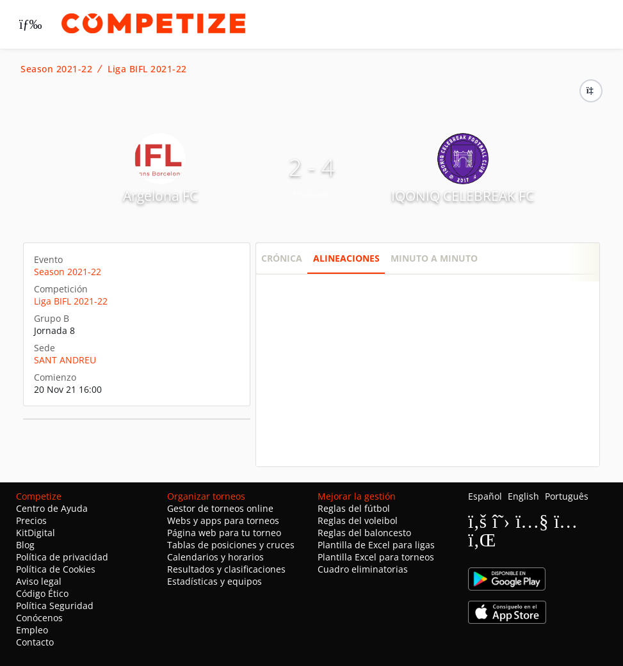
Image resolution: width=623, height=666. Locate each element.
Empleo (32, 630)
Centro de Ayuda (52, 508)
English (523, 496)
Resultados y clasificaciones (226, 569)
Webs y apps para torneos (223, 520)
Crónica (281, 258)
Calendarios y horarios (215, 557)
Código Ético (42, 593)
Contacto (35, 642)
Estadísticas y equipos (214, 581)
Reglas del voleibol (358, 520)
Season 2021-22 (56, 69)
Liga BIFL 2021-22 (147, 69)
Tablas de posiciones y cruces (231, 545)
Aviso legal (38, 581)
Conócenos (39, 618)
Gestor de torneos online (220, 508)
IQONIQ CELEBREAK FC (462, 196)
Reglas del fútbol (354, 508)
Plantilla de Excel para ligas (376, 545)
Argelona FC (160, 196)
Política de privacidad (62, 557)
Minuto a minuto (434, 258)
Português (566, 496)
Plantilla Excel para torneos (376, 557)
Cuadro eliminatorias (363, 569)
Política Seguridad (54, 605)
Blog (25, 545)
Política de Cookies (55, 569)
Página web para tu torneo (224, 533)
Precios (31, 520)
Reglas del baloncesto (364, 533)
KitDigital (35, 533)
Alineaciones (346, 258)
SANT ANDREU (65, 360)
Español (485, 496)
